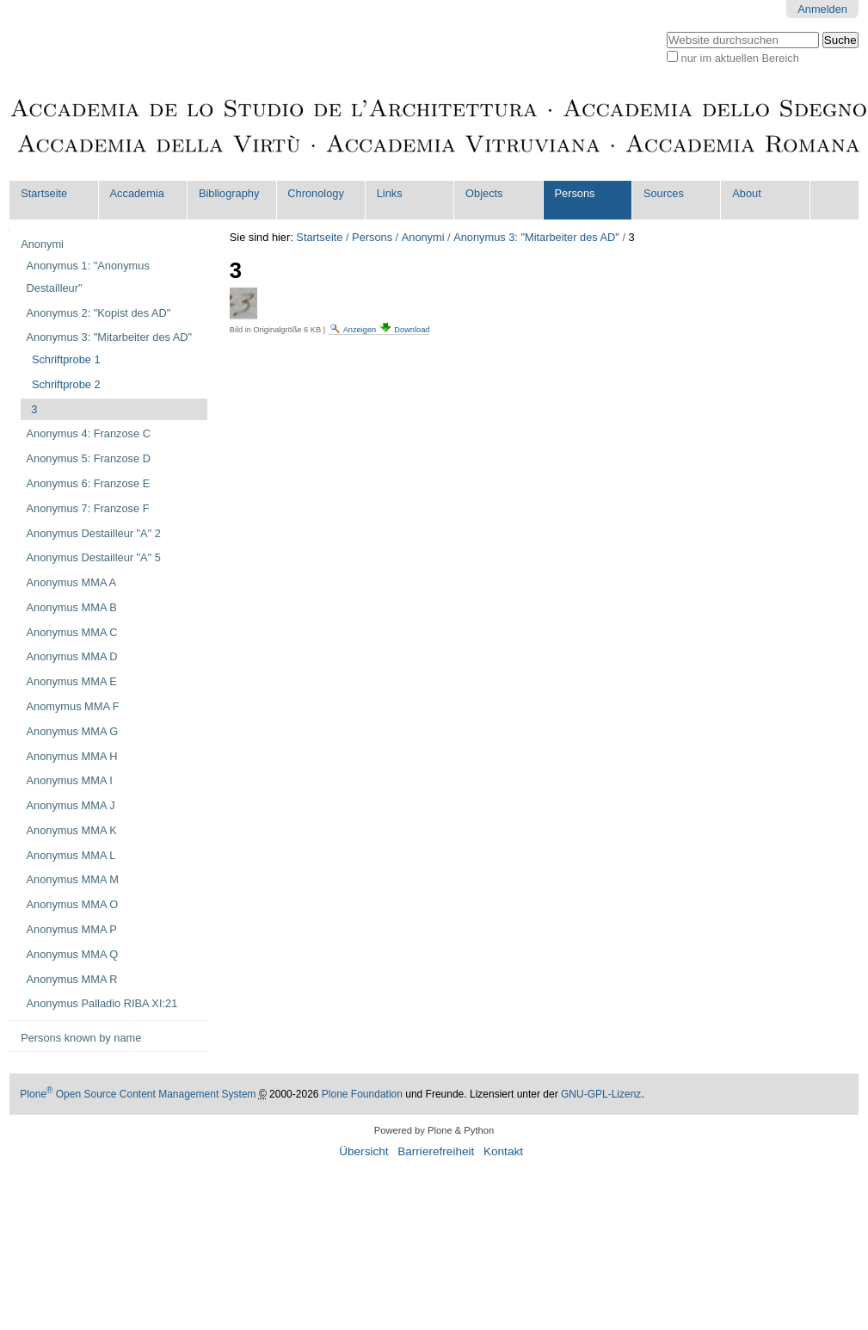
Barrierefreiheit (435, 1151)
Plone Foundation (362, 1094)
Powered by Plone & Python (434, 1130)
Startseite (44, 193)
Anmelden (822, 9)
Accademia (137, 193)
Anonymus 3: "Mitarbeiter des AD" (536, 237)
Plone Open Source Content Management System (137, 1094)
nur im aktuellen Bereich (740, 58)
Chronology (315, 193)
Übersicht (363, 1151)
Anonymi (423, 237)
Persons (575, 193)
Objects (483, 193)
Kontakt (503, 1151)
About (746, 193)
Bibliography (229, 193)
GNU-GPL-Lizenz (601, 1094)
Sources (663, 193)
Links (390, 193)
